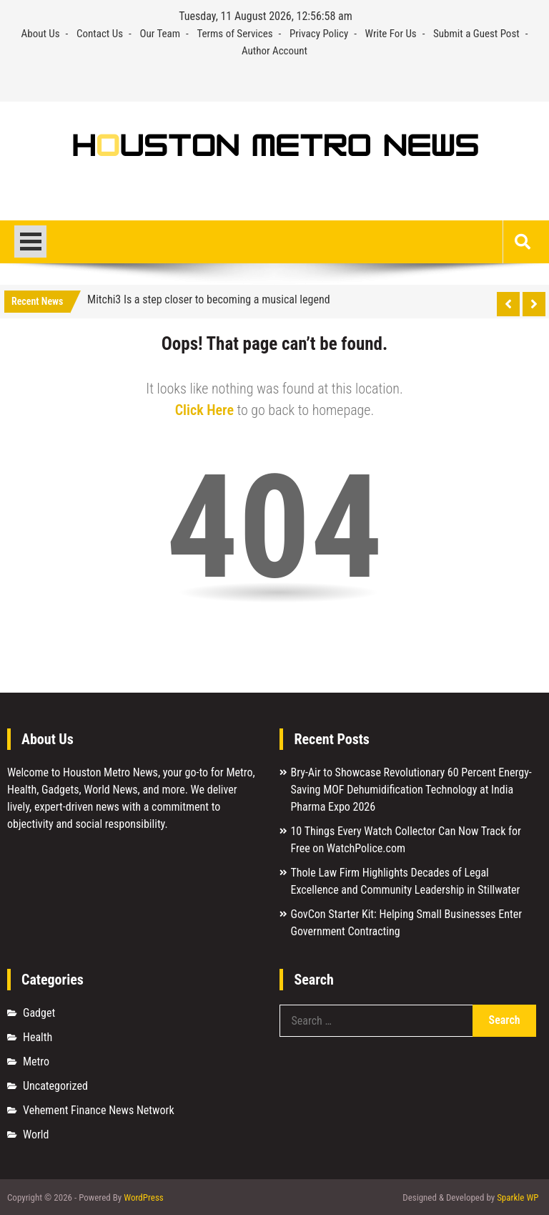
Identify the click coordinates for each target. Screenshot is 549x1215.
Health (37, 1037)
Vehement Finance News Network (98, 1110)
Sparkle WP (517, 1197)
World (36, 1134)
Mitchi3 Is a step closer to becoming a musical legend (208, 299)
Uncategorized (55, 1086)
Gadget (39, 1013)
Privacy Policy (319, 33)
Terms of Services (234, 33)
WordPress (144, 1197)
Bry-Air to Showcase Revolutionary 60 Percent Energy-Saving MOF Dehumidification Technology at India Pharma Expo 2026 (410, 790)
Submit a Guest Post (476, 33)
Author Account (274, 50)
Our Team (159, 33)
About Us (40, 33)
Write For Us (391, 33)
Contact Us (99, 33)
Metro (36, 1061)
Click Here (204, 410)
